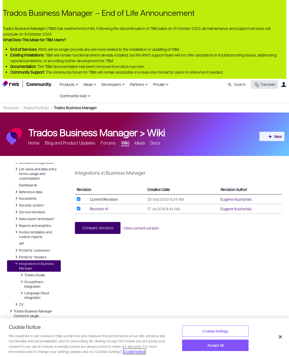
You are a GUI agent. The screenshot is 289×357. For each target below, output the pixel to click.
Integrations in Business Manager (34, 265)
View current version (143, 228)
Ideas (88, 84)
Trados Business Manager (75, 107)
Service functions (29, 212)
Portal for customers (32, 250)
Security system (29, 205)
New (274, 136)
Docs (155, 143)
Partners (137, 84)
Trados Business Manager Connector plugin (30, 313)
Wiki (156, 132)
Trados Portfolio (36, 107)
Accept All (215, 345)
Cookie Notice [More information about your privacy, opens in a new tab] (134, 351)
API (21, 243)
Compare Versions (98, 228)
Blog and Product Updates (70, 143)
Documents (25, 198)
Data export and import (34, 218)
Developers (111, 84)
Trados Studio (32, 275)
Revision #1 (99, 208)
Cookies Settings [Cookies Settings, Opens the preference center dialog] (215, 331)
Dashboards (28, 185)
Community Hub (73, 95)
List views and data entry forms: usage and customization (35, 173)
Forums (108, 143)
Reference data (28, 192)
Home (34, 143)
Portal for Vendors (30, 257)
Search (240, 84)
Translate (264, 85)
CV (20, 304)
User (283, 84)
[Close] (280, 337)
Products (67, 84)
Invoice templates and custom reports (33, 234)
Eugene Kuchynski (236, 199)
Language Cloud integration (34, 295)
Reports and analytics (32, 225)
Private (159, 84)
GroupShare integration (31, 284)
